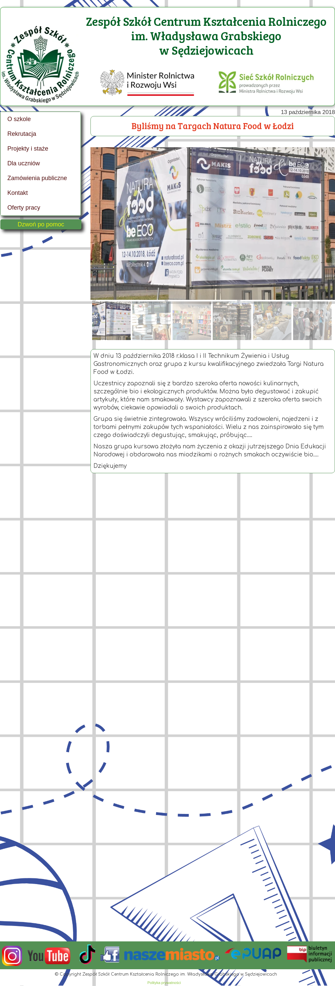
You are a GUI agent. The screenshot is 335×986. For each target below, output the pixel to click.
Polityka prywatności (164, 983)
